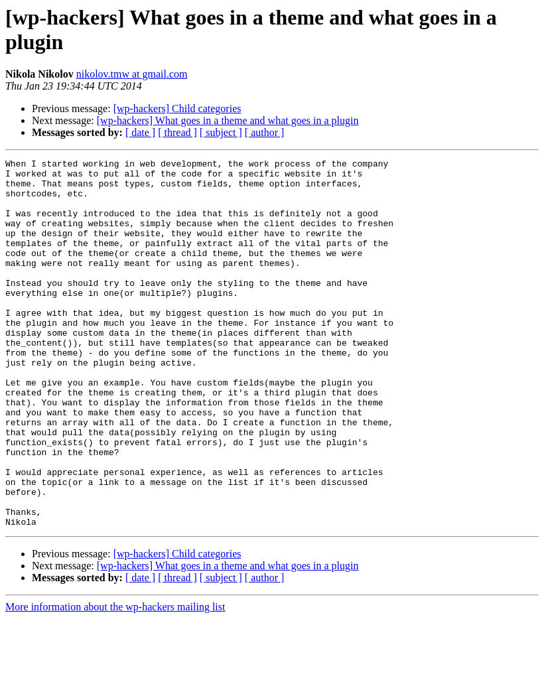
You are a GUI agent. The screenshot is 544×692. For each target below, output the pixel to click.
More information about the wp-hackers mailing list (115, 680)
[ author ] (265, 132)
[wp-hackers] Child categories (177, 108)
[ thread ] (177, 132)
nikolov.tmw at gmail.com (132, 74)
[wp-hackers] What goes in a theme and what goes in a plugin (228, 120)
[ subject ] (221, 132)
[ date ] (140, 132)
